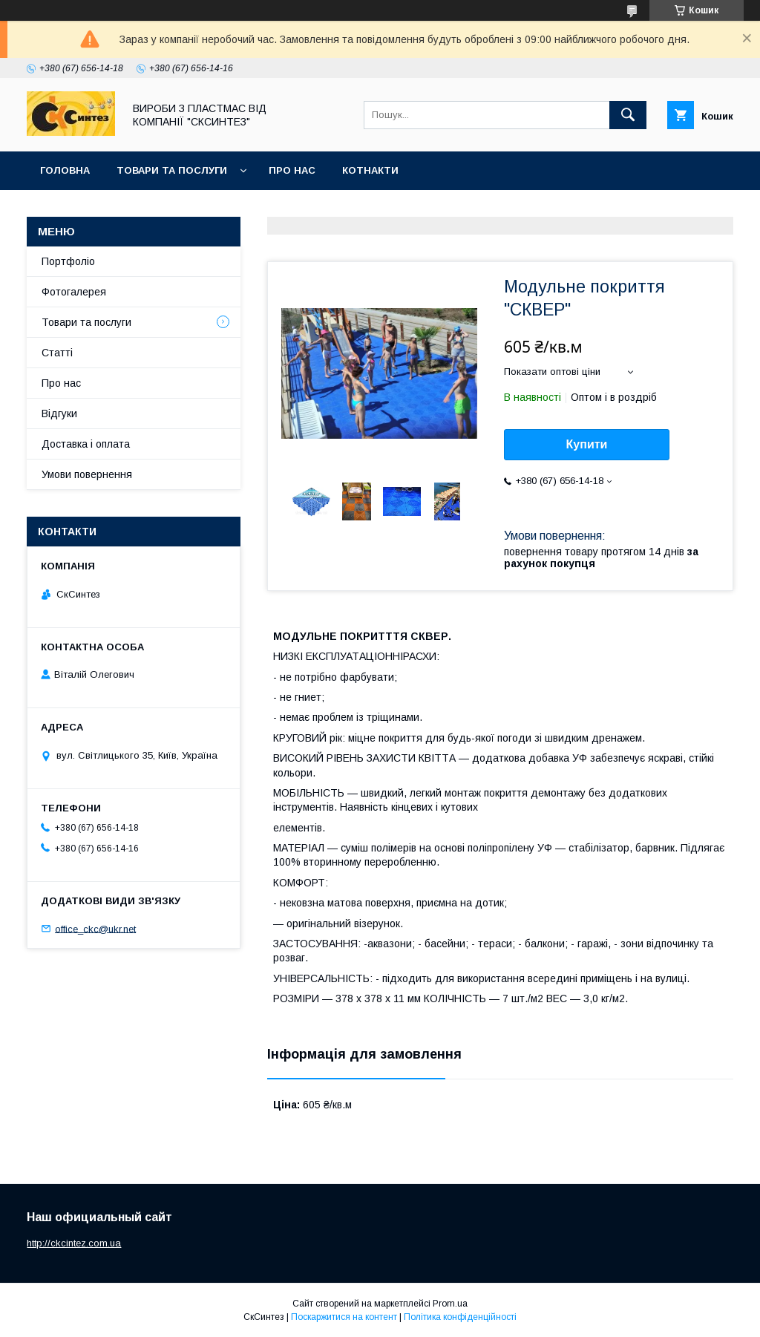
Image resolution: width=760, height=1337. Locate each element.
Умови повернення (87, 474)
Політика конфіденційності (460, 1317)
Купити (587, 444)
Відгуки (59, 413)
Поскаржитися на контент (344, 1317)
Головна (65, 170)
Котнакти (370, 170)
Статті (57, 353)
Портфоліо (68, 261)
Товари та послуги (172, 170)
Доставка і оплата (86, 444)
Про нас (292, 170)
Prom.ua (450, 1303)
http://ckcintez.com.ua (74, 1243)
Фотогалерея (74, 292)
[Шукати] (627, 115)
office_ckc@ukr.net (95, 928)
